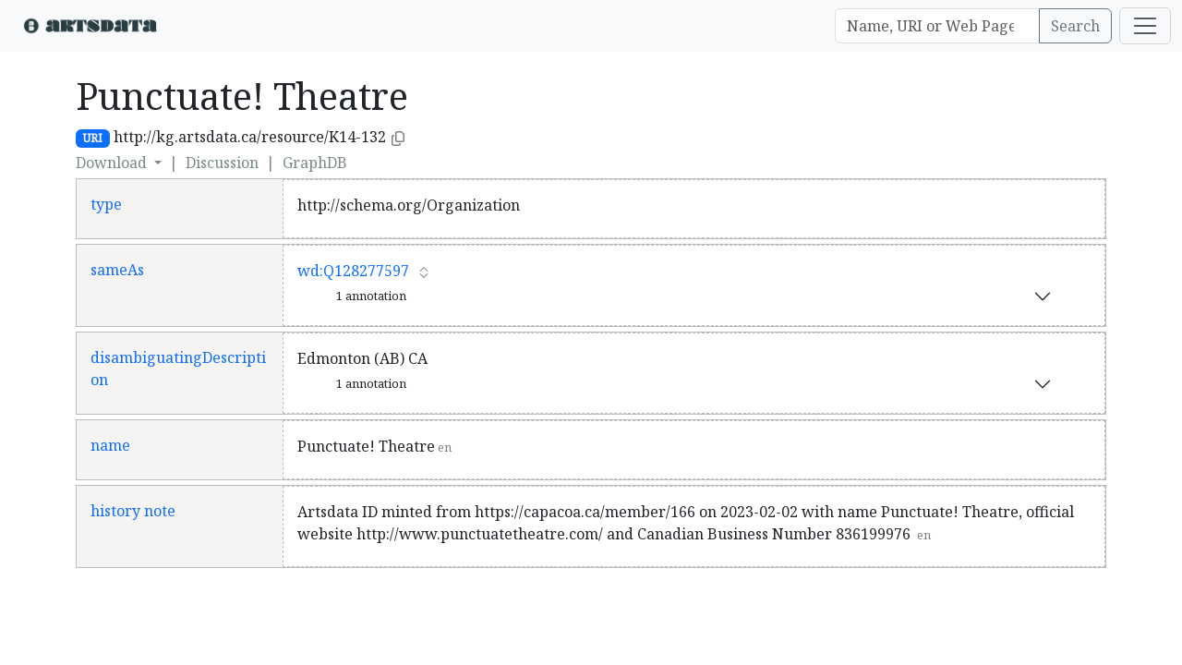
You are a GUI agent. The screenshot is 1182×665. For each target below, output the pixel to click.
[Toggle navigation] (1145, 25)
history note (132, 511)
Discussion (222, 162)
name (110, 445)
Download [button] (113, 162)
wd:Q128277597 (353, 270)
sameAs (117, 270)
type (106, 204)
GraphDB (315, 162)
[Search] (937, 25)
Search (1075, 26)
